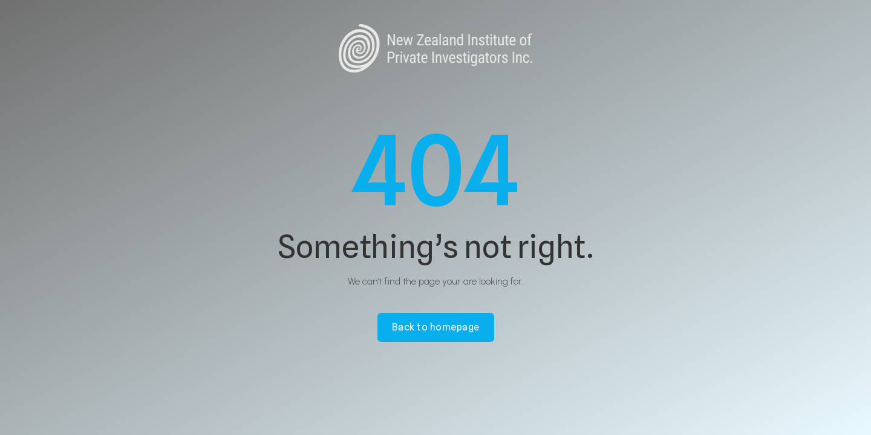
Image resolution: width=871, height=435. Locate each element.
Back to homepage (436, 327)
